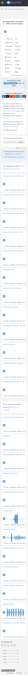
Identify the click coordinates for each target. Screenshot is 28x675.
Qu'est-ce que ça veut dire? (14, 157)
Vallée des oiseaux (9, 344)
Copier (21, 142)
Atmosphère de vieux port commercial (15, 651)
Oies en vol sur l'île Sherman (12, 288)
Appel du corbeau (8, 632)
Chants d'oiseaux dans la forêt (13, 232)
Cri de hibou (7, 464)
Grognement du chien (10, 501)
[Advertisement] (14, 412)
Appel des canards (9, 557)
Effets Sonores (7, 111)
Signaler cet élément (21, 148)
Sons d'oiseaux (14, 126)
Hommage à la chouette (11, 307)
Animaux (14, 111)
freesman (23, 75)
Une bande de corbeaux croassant (14, 325)
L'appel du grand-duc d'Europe (13, 363)
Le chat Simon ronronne (11, 595)
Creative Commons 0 (16, 154)
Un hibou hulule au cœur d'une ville (14, 195)
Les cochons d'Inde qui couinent (13, 520)
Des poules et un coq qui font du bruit (15, 213)
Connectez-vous (10, 83)
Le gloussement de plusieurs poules (15, 445)
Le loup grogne (8, 539)
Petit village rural (8, 269)
